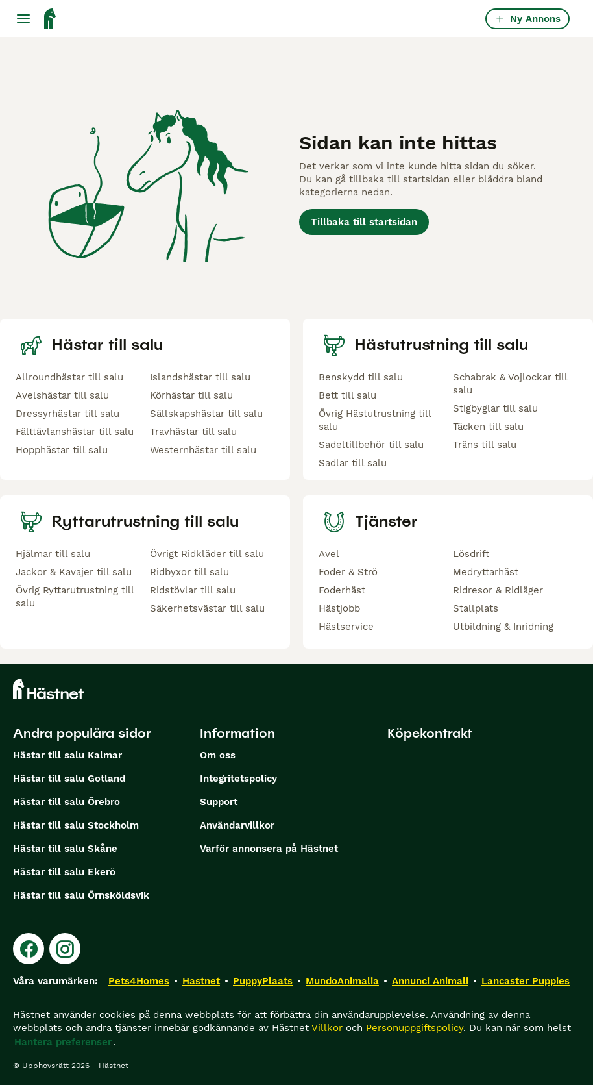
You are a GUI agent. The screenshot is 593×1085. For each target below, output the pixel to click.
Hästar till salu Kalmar (67, 755)
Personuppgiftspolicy (414, 1028)
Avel (329, 554)
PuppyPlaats (263, 981)
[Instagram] (64, 948)
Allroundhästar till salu (69, 377)
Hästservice (346, 626)
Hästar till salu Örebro (66, 802)
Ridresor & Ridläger (498, 590)
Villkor (327, 1028)
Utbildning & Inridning (503, 626)
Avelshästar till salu (62, 395)
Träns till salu (484, 445)
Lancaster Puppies (525, 981)
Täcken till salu (488, 426)
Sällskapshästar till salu (206, 413)
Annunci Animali (430, 981)
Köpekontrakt (429, 733)
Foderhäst (342, 590)
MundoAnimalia (342, 981)
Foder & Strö (348, 572)
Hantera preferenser (63, 1042)
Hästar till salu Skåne (65, 848)
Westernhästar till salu (203, 450)
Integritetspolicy (238, 778)
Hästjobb (339, 608)
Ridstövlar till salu (193, 590)
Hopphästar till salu (62, 450)
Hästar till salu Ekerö (64, 872)
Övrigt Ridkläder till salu (207, 554)
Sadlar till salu (353, 463)
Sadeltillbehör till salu (371, 445)
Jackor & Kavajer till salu (74, 572)
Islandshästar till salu (200, 377)
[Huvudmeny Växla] (23, 19)
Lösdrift (471, 554)
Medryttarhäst (485, 572)
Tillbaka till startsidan (364, 222)
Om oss (218, 755)
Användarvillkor (237, 825)
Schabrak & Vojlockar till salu (510, 383)
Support (218, 802)
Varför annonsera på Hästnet (269, 848)
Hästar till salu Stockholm (76, 825)
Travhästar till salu (193, 432)
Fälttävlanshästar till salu (75, 432)
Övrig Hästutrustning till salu (375, 420)
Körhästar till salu (191, 395)
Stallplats (475, 608)
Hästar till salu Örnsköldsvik (81, 895)
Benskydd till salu (361, 377)
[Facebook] (28, 948)
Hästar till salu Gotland (69, 778)
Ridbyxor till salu (189, 572)
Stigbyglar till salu (495, 408)
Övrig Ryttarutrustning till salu (75, 596)
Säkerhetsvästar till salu (207, 608)
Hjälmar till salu (53, 554)
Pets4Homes (138, 981)
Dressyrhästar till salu (67, 413)
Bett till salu (347, 395)
